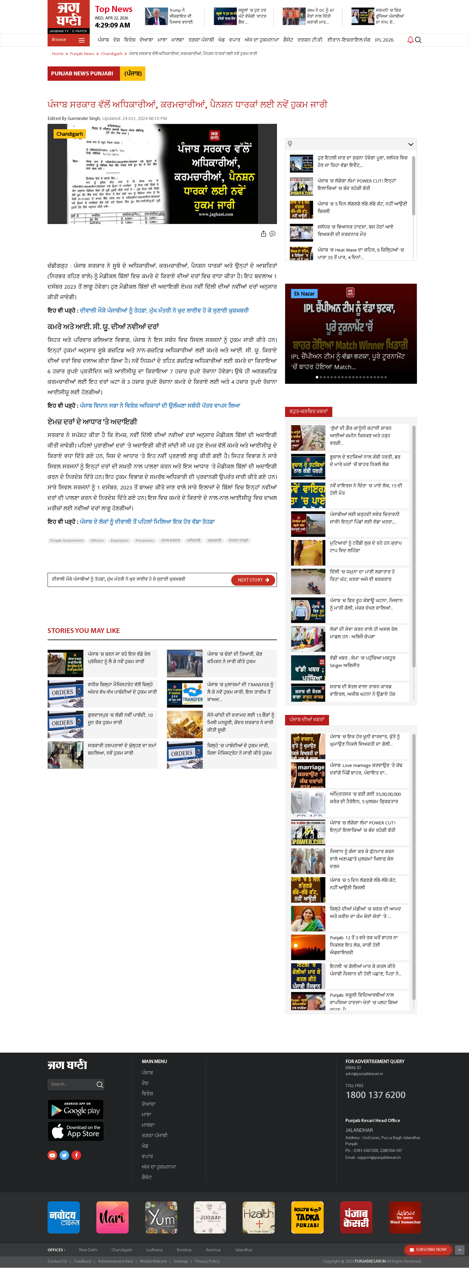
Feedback (82, 1262)
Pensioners (145, 540)
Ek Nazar (304, 294)
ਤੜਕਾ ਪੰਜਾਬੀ (201, 40)
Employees (119, 540)
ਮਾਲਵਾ (177, 40)
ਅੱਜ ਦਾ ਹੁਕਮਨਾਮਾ (262, 40)
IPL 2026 (384, 40)
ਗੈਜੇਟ (288, 40)
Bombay (184, 1250)
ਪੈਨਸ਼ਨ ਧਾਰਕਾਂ (238, 540)
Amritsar (213, 1250)
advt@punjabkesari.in (364, 1074)
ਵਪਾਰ (234, 40)
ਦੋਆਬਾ (146, 40)
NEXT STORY (253, 580)
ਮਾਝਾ (162, 40)
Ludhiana (155, 1250)
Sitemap (181, 1262)
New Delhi (88, 1250)
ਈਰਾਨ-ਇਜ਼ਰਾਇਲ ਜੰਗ (349, 40)
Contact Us (57, 1262)
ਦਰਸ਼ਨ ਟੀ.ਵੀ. (310, 40)
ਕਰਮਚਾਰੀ (214, 540)
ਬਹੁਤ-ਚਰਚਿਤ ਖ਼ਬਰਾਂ (309, 411)
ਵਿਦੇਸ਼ (129, 40)
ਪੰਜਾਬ (103, 40)
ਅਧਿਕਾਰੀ (193, 540)
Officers (97, 540)
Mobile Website (153, 1262)
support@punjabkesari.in (379, 1158)
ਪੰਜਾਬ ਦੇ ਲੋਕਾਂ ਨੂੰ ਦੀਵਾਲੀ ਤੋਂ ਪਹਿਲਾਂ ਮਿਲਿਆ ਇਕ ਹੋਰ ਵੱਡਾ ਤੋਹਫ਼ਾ (147, 522)
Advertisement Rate (115, 1262)
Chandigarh (70, 134)
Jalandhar (243, 1250)
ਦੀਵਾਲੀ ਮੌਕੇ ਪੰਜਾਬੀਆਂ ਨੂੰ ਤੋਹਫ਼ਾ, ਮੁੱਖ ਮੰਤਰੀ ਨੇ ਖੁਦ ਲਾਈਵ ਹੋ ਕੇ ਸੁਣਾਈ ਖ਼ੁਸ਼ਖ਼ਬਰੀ (164, 311)
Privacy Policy (207, 1262)
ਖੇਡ (221, 40)
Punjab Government (67, 540)
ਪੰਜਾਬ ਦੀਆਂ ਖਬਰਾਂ (307, 719)
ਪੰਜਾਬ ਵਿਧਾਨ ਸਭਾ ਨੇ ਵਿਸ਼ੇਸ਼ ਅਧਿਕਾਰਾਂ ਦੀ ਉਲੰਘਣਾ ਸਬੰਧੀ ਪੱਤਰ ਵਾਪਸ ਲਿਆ (160, 406)
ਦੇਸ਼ (116, 40)
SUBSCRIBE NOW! (428, 1250)
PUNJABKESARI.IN (370, 1262)
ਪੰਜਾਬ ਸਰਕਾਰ (170, 540)
